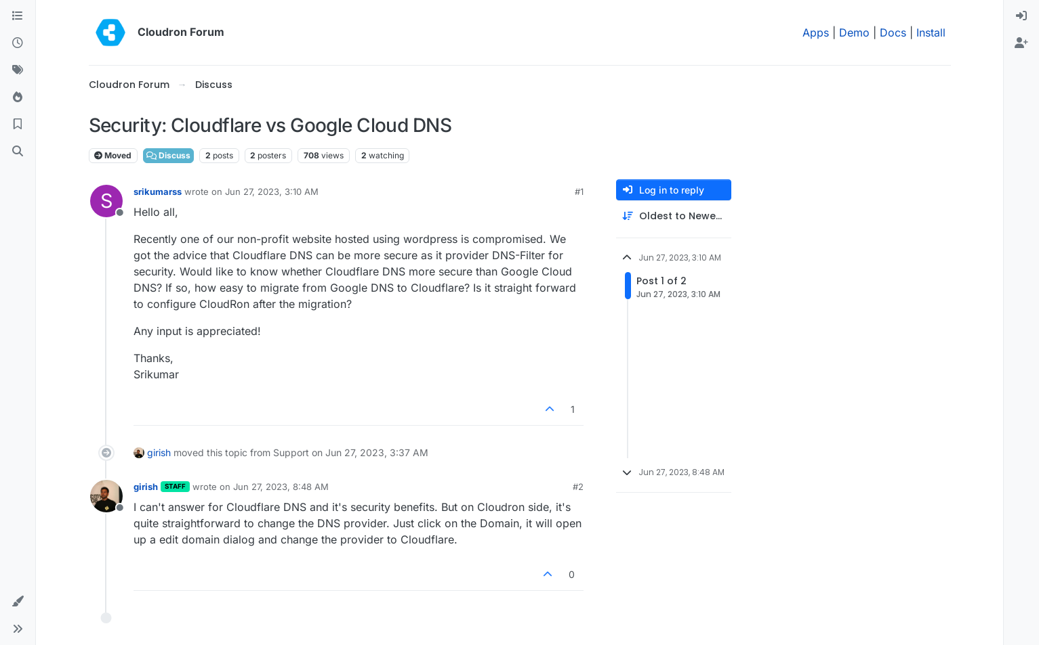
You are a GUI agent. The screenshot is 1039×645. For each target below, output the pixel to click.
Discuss (168, 155)
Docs (893, 32)
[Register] (1021, 43)
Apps (815, 32)
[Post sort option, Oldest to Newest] (673, 216)
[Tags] (17, 70)
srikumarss (158, 191)
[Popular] (17, 97)
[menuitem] (1021, 16)
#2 (578, 486)
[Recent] (17, 43)
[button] (17, 602)
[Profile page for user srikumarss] (106, 201)
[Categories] (17, 16)
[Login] (1021, 16)
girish (159, 452)
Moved (112, 155)
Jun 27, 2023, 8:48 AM (281, 486)
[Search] (17, 151)
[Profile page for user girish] (106, 496)
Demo (854, 32)
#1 (579, 191)
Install (930, 32)
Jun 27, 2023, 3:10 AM (272, 191)
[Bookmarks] (17, 124)
